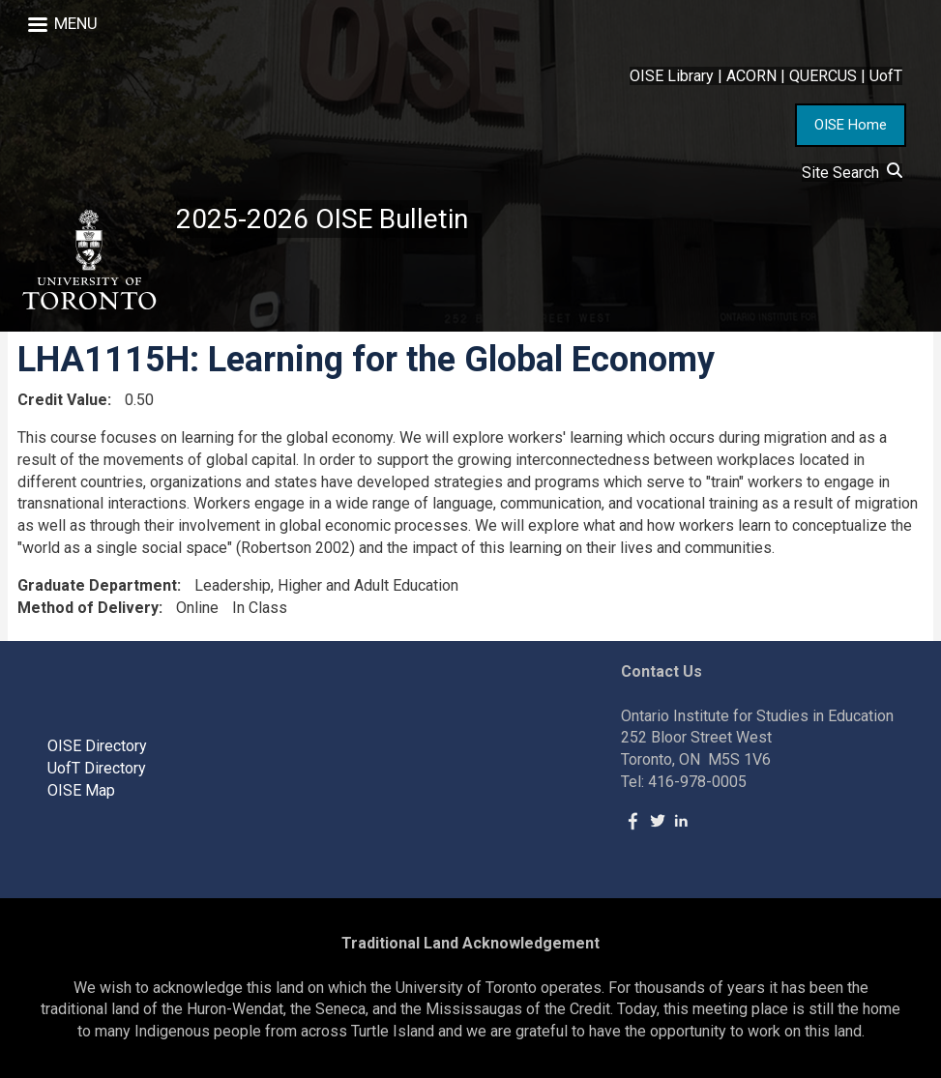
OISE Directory (97, 746)
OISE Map (81, 790)
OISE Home (850, 124)
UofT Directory (96, 768)
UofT (885, 76)
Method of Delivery (88, 607)
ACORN (751, 76)
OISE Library (672, 76)
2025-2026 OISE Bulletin (322, 219)
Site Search (852, 172)
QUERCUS (823, 76)
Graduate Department (97, 585)
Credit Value (62, 400)
